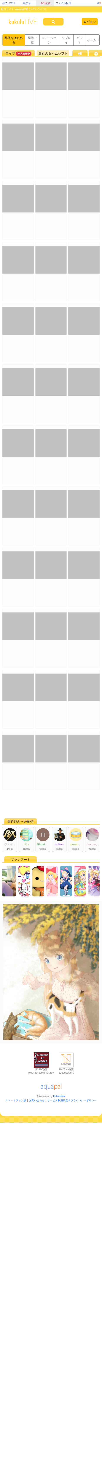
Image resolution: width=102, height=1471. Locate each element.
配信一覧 (32, 40)
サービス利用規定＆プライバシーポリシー (72, 1100)
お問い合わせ (37, 1100)
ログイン (90, 22)
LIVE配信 (45, 3)
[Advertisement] (43, 804)
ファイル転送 (63, 3)
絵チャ (27, 3)
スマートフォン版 (15, 1100)
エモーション (49, 40)
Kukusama (59, 1096)
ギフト (79, 40)
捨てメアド (8, 3)
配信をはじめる (14, 40)
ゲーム (92, 40)
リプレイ (66, 40)
